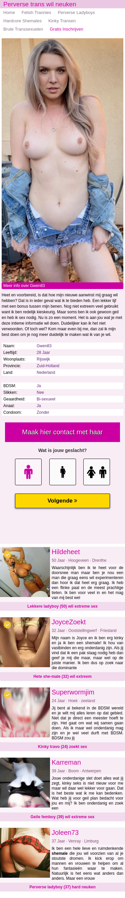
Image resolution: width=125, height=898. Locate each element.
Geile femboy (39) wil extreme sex (62, 817)
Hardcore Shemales (22, 20)
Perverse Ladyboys (76, 12)
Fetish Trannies (36, 12)
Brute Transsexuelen (23, 29)
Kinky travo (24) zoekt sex (62, 746)
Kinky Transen (62, 20)
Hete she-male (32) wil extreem (62, 676)
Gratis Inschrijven (66, 29)
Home (9, 12)
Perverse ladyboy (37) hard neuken (62, 887)
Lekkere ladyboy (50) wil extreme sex (62, 606)
